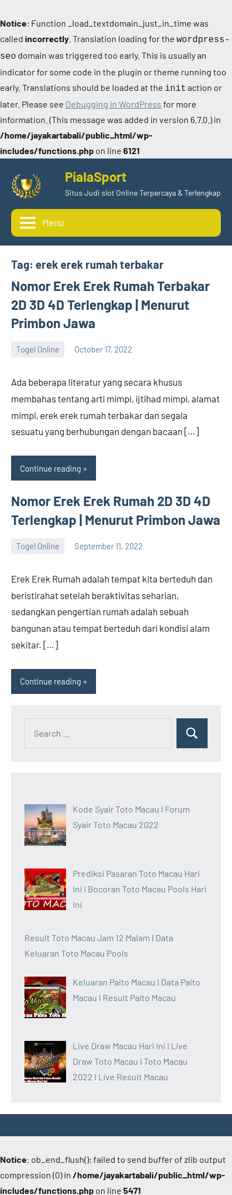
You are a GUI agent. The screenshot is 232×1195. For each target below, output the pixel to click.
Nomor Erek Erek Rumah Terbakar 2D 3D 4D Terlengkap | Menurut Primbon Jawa (110, 301)
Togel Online (37, 346)
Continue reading (50, 465)
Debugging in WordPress (113, 100)
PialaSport (96, 173)
